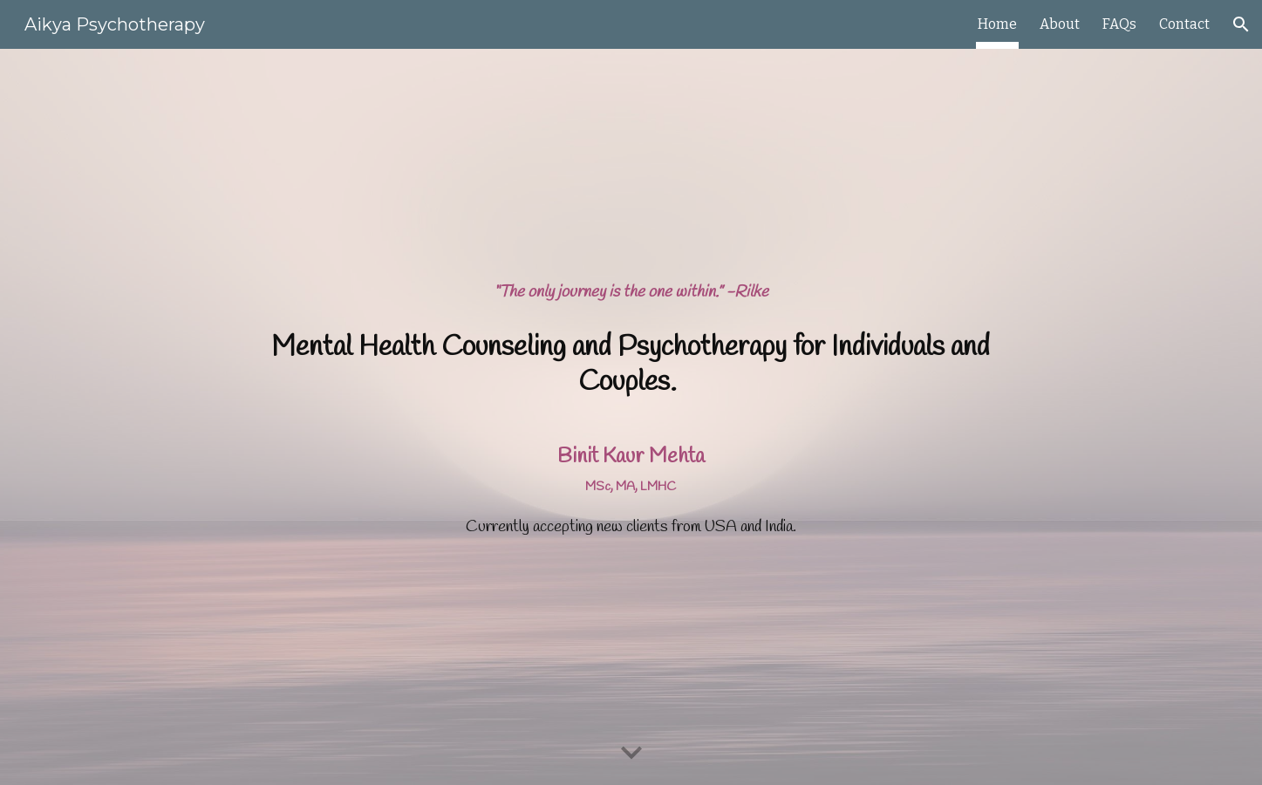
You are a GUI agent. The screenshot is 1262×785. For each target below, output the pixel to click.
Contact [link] (1184, 24)
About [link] (1060, 24)
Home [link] (997, 24)
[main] (631, 293)
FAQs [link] (1119, 24)
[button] (1241, 24)
